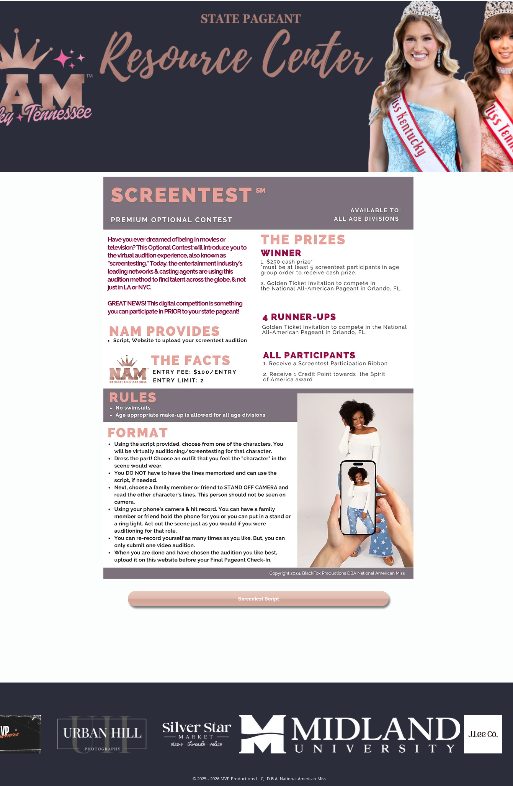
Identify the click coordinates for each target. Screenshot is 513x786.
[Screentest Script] (258, 598)
